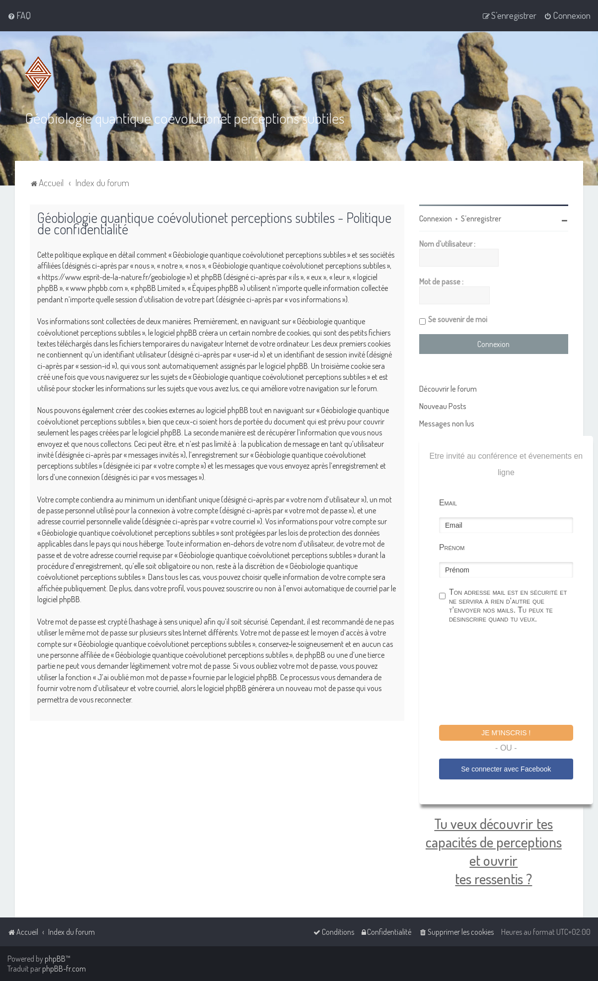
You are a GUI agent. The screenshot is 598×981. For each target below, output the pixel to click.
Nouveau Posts (442, 406)
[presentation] (514, 675)
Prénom (452, 547)
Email (448, 502)
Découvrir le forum (448, 389)
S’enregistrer (481, 218)
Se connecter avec (506, 769)
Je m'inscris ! (505, 733)
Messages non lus (446, 423)
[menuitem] (19, 15)
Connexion (435, 218)
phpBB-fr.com (64, 969)
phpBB (55, 959)
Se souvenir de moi (457, 319)
